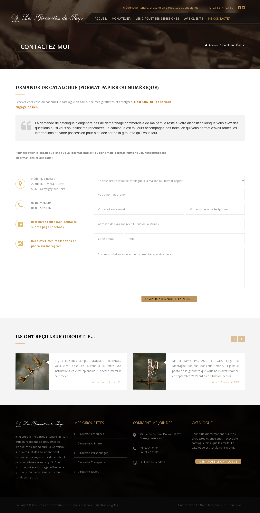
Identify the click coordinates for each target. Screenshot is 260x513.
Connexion (236, 505)
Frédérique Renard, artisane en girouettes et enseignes (160, 7)
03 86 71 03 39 (221, 7)
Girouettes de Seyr (44, 505)
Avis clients (193, 18)
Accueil (101, 18)
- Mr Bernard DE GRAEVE (106, 382)
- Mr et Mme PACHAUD (225, 382)
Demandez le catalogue (218, 461)
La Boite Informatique (210, 505)
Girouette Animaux (88, 443)
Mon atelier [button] (121, 18)
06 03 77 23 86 (149, 452)
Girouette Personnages (91, 453)
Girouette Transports (89, 462)
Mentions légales (106, 505)
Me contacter (219, 18)
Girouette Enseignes (89, 434)
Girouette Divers (86, 472)
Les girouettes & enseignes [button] (157, 18)
